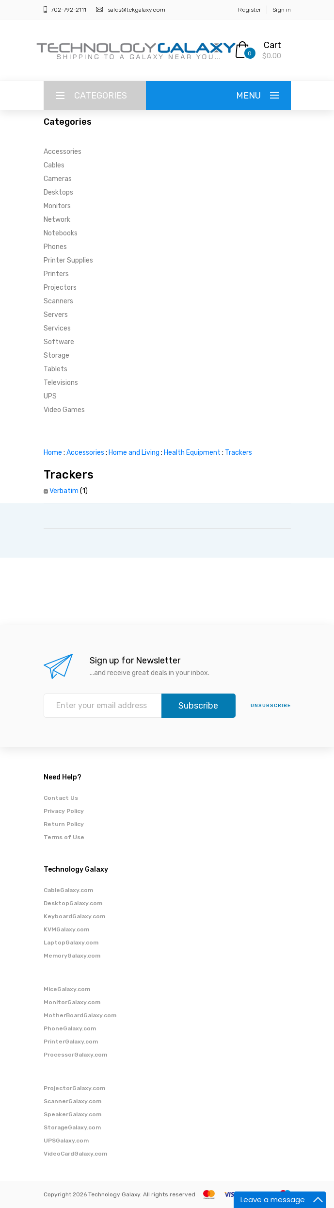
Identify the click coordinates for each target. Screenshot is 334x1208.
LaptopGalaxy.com (71, 942)
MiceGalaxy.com (67, 989)
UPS (50, 396)
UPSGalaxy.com (66, 1140)
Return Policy (64, 824)
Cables (54, 165)
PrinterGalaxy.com (71, 1041)
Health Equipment (192, 452)
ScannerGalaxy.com (72, 1101)
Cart (272, 45)
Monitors (57, 206)
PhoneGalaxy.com (70, 1028)
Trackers (238, 452)
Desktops (58, 192)
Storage (56, 355)
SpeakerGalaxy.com (72, 1114)
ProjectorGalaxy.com (74, 1088)
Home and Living (134, 452)
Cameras (58, 179)
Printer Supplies (68, 260)
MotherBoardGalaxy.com (80, 1015)
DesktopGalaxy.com (73, 903)
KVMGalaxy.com (66, 929)
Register (249, 9)
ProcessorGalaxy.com (75, 1054)
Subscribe (198, 705)
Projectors (60, 287)
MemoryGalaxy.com (72, 955)
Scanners (58, 301)
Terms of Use (64, 837)
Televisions (61, 383)
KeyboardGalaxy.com (74, 916)
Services (57, 328)
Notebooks (61, 233)
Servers (56, 315)
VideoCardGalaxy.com (75, 1153)
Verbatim (64, 491)
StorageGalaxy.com (72, 1127)
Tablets (55, 369)
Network (57, 219)
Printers (56, 274)
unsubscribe (271, 706)
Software (59, 342)
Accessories (62, 152)
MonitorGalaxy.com (72, 1002)
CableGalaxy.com (68, 890)
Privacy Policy (64, 811)
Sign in (281, 9)
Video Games (64, 410)
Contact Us (61, 797)
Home (53, 452)
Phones (55, 247)
